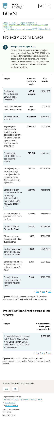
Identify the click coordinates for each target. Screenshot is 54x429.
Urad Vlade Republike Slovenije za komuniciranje (22, 400)
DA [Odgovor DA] (6, 388)
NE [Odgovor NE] (15, 388)
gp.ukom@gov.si (11, 405)
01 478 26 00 (10, 402)
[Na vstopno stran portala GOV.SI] (14, 9)
